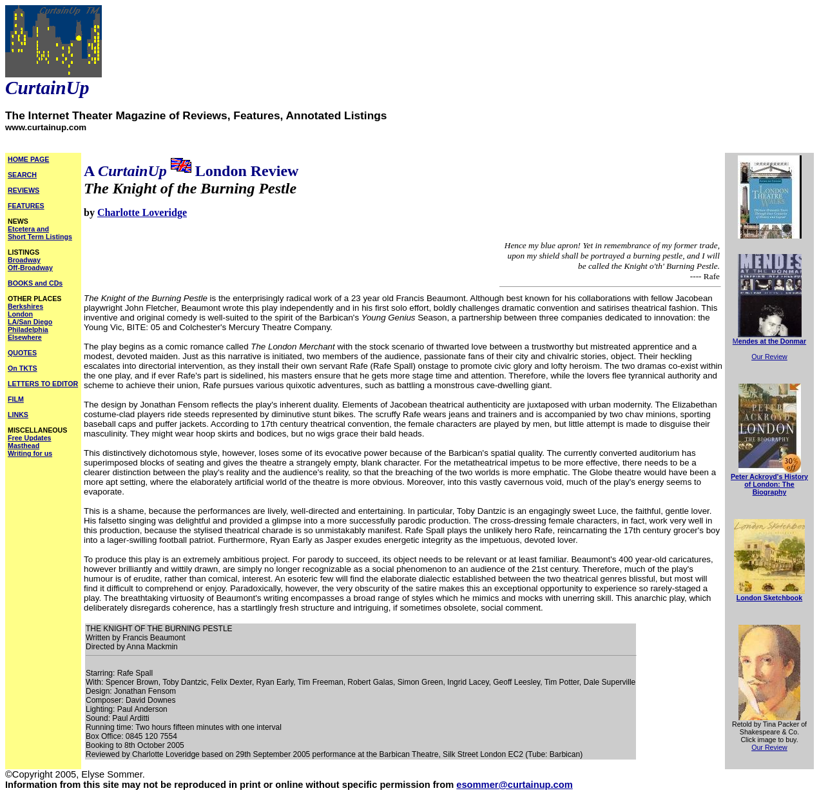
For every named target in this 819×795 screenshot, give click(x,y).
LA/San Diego (30, 322)
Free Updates (30, 438)
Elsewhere (25, 337)
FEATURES (26, 206)
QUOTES (22, 353)
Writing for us (30, 453)
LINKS (18, 414)
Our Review (769, 356)
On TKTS (22, 368)
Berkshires (25, 306)
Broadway (24, 260)
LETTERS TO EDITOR (43, 384)
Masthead (23, 445)
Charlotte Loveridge (142, 212)
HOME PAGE (28, 159)
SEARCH (22, 175)
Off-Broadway (30, 267)
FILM (16, 399)
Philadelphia (28, 329)
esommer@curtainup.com (514, 785)
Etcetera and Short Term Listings (40, 232)
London (20, 314)
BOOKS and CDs (35, 283)
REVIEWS (23, 190)
